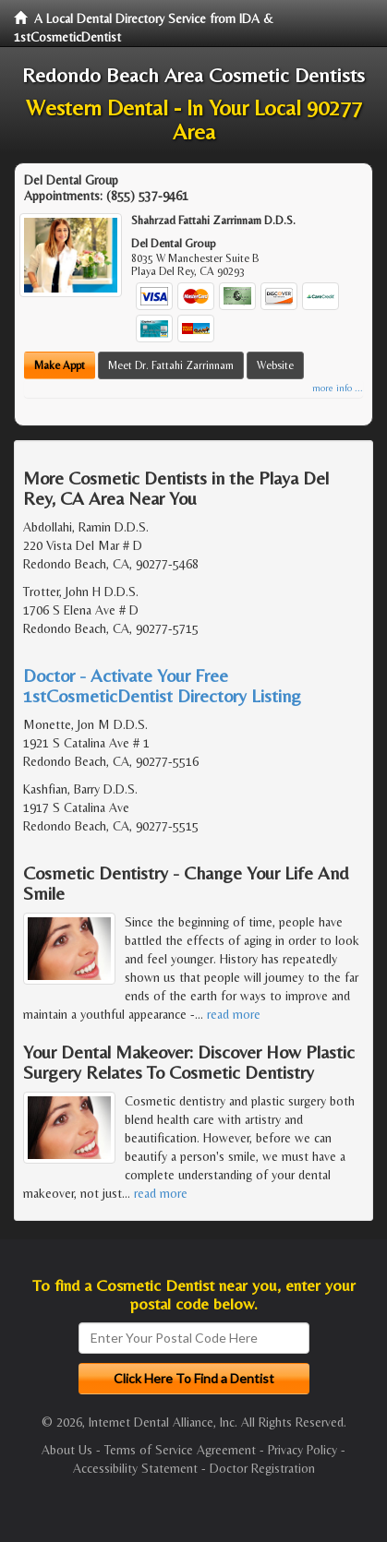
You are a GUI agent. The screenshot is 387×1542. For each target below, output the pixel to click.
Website (275, 365)
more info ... (337, 388)
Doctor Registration (262, 1468)
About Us (67, 1449)
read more (233, 1014)
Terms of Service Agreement (180, 1449)
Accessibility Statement (135, 1468)
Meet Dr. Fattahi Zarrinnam (171, 365)
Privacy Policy (302, 1449)
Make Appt (59, 365)
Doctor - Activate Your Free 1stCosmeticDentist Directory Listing (162, 685)
